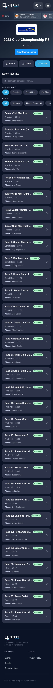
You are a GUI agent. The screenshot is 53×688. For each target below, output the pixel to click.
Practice (16, 92)
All (6, 92)
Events (8, 658)
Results (8, 663)
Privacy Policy (35, 658)
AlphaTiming (15, 681)
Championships (11, 668)
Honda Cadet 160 (34, 103)
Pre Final (45, 92)
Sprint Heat (30, 92)
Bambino (16, 103)
